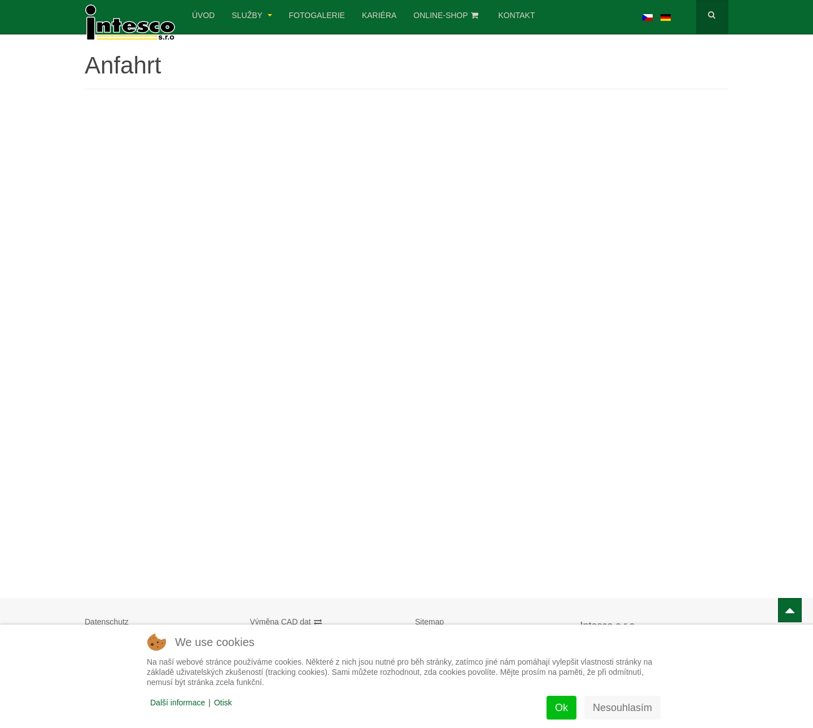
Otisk (223, 702)
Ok (561, 707)
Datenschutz (107, 621)
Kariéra (379, 15)
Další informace (177, 702)
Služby (251, 15)
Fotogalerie (317, 15)
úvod (203, 15)
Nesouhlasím (622, 707)
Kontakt (516, 15)
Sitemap (429, 621)
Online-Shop (445, 15)
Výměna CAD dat (286, 621)
